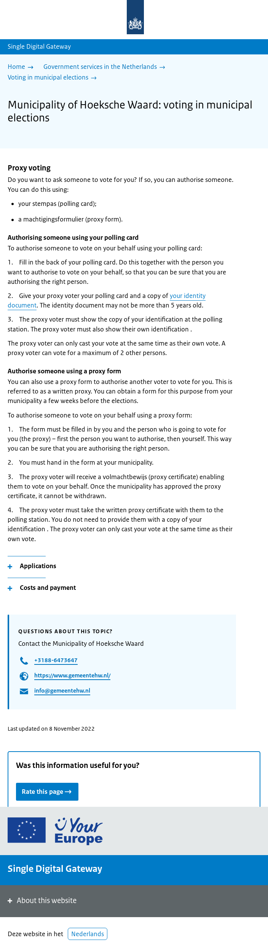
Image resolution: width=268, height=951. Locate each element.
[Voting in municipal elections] (54, 78)
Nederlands (87, 934)
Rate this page (47, 791)
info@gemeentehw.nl (62, 690)
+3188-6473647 (56, 660)
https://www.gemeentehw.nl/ (72, 675)
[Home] (22, 67)
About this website (41, 900)
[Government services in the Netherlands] (106, 67)
